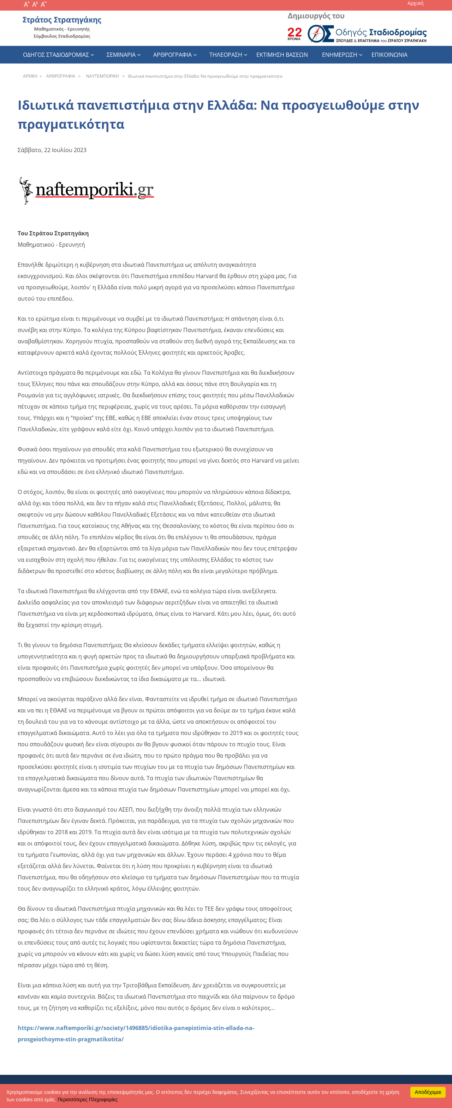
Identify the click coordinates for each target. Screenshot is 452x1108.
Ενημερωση (339, 55)
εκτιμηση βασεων (282, 55)
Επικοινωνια (389, 55)
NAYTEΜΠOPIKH (101, 76)
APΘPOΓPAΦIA (59, 76)
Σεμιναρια (121, 55)
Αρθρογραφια (172, 55)
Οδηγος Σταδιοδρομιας (56, 55)
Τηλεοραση (225, 55)
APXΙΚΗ (30, 76)
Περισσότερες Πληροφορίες (88, 1099)
